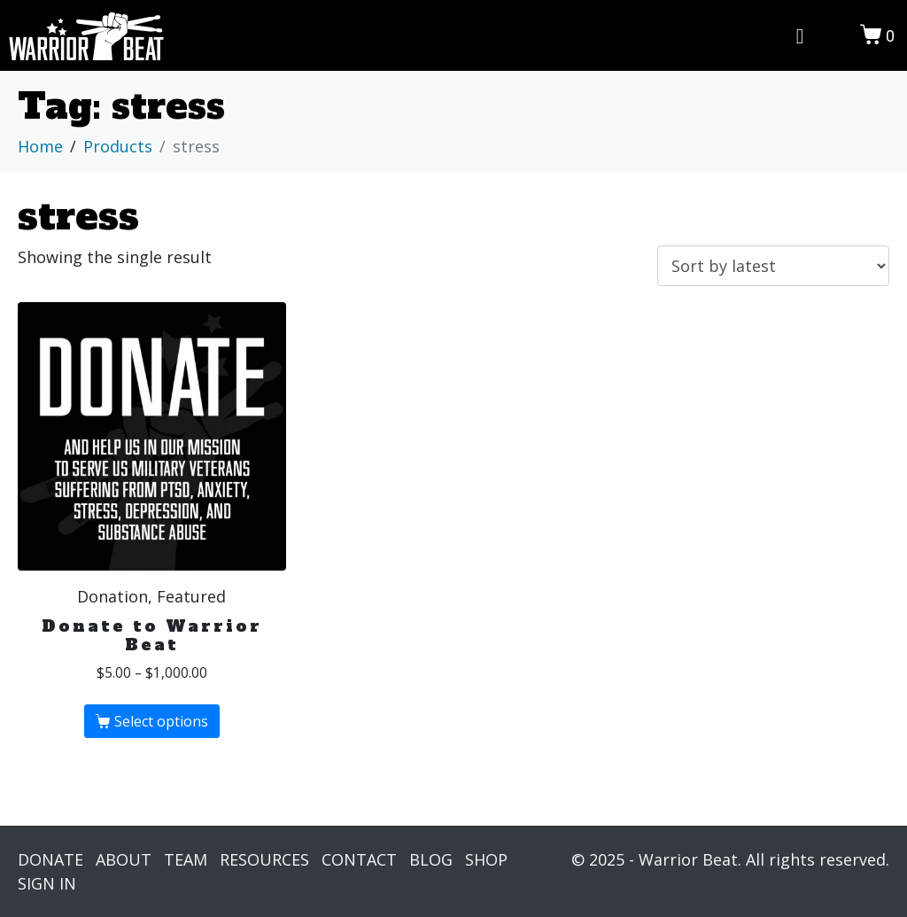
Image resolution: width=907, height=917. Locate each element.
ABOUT (123, 859)
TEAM (185, 859)
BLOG (431, 859)
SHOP (486, 859)
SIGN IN (47, 883)
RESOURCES (264, 859)
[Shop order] (773, 265)
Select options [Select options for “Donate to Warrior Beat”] (161, 721)
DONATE (50, 859)
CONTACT (359, 859)
